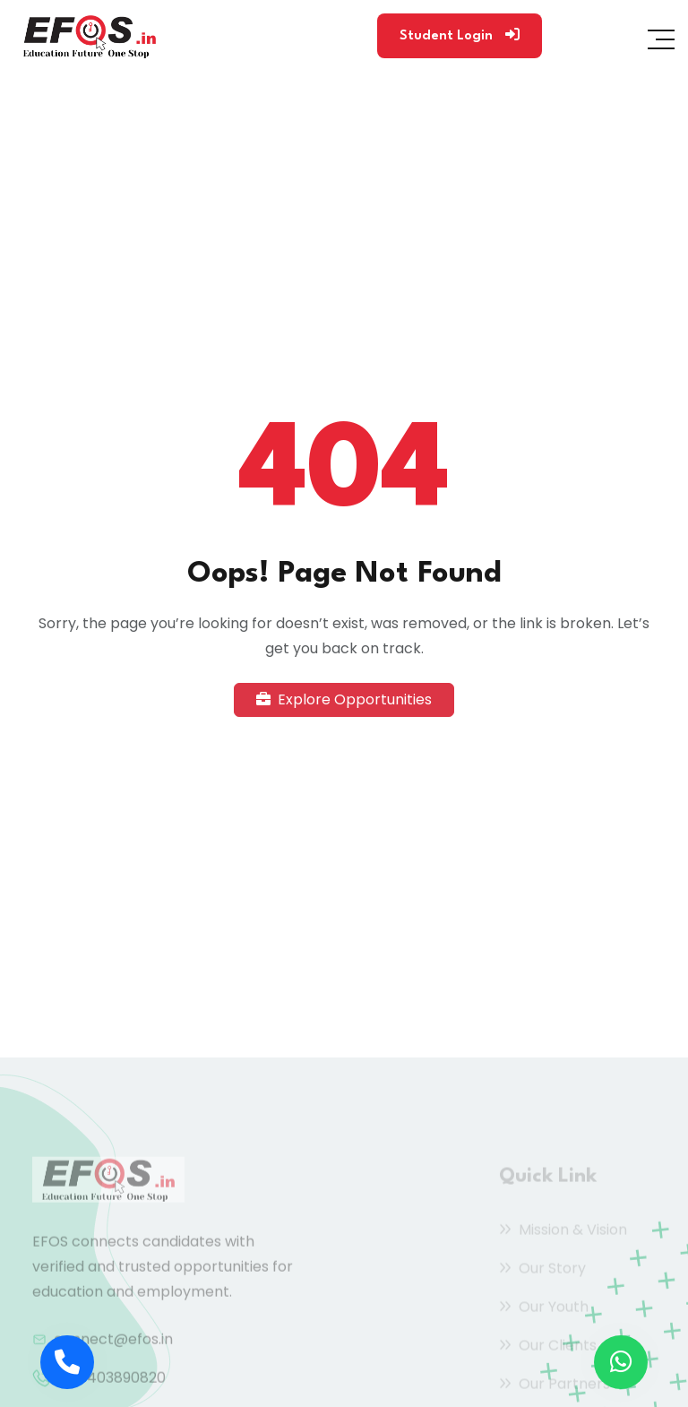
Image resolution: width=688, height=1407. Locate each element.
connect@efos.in (113, 1343)
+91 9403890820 (110, 1381)
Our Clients (548, 1347)
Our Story (542, 1270)
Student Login (460, 35)
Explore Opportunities (344, 699)
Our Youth (544, 1309)
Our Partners (554, 1386)
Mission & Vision (563, 1231)
